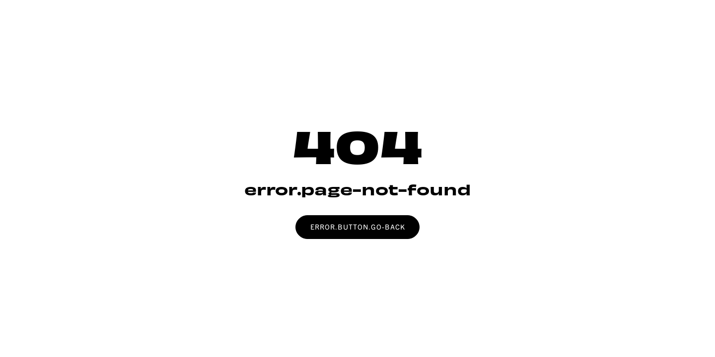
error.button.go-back (357, 226)
